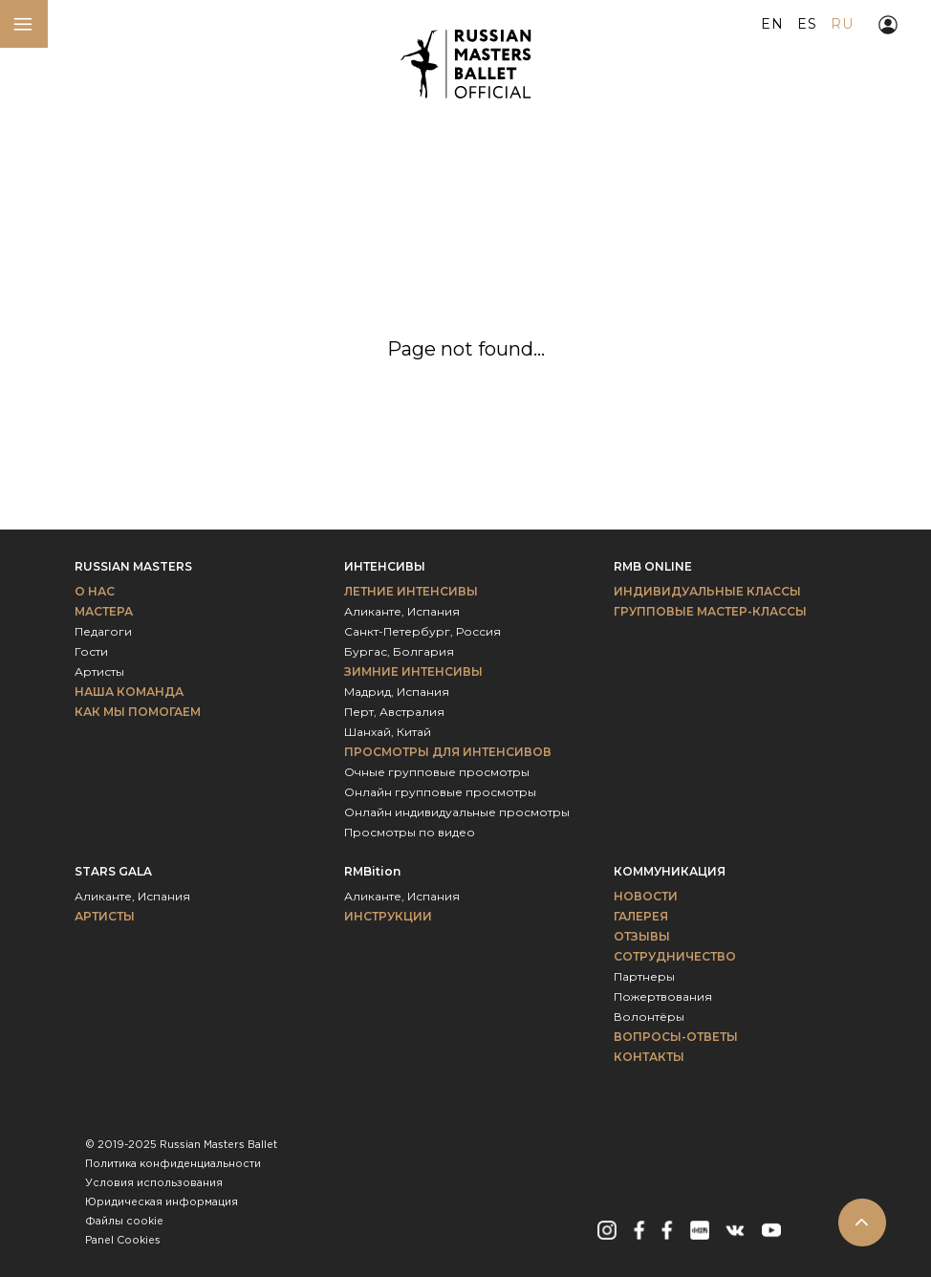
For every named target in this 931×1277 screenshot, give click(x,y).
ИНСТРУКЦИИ (388, 916)
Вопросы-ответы (676, 1036)
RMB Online (653, 566)
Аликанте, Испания (402, 611)
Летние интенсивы (411, 591)
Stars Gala (113, 871)
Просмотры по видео (409, 832)
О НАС (95, 591)
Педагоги (103, 631)
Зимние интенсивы (413, 671)
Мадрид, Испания (396, 691)
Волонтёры (649, 1016)
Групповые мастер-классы (710, 611)
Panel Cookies (123, 1240)
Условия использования (154, 1183)
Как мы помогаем (138, 711)
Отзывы (642, 936)
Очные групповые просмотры (437, 772)
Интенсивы (384, 566)
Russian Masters (133, 566)
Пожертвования (663, 996)
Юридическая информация (161, 1202)
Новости (646, 896)
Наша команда (129, 691)
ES (806, 23)
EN (772, 23)
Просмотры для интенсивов (448, 752)
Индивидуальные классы (707, 591)
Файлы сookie (124, 1221)
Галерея (641, 916)
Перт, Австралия (394, 711)
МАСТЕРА (104, 611)
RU (842, 23)
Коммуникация (669, 871)
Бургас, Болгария (399, 651)
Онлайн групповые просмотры (440, 792)
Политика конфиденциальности (173, 1164)
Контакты (649, 1057)
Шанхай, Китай (387, 732)
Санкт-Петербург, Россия (422, 631)
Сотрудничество (675, 956)
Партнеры (644, 976)
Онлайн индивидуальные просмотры (457, 812)
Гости (91, 651)
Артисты (99, 671)
